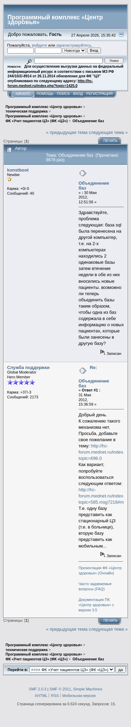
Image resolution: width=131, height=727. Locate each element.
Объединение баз (93, 186)
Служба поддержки (28, 367)
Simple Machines (87, 689)
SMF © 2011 (60, 689)
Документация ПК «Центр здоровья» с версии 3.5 (96, 605)
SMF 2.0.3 (37, 689)
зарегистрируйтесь (74, 45)
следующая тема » (108, 132)
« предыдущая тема (66, 132)
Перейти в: (18, 670)
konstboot (18, 170)
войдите (39, 45)
